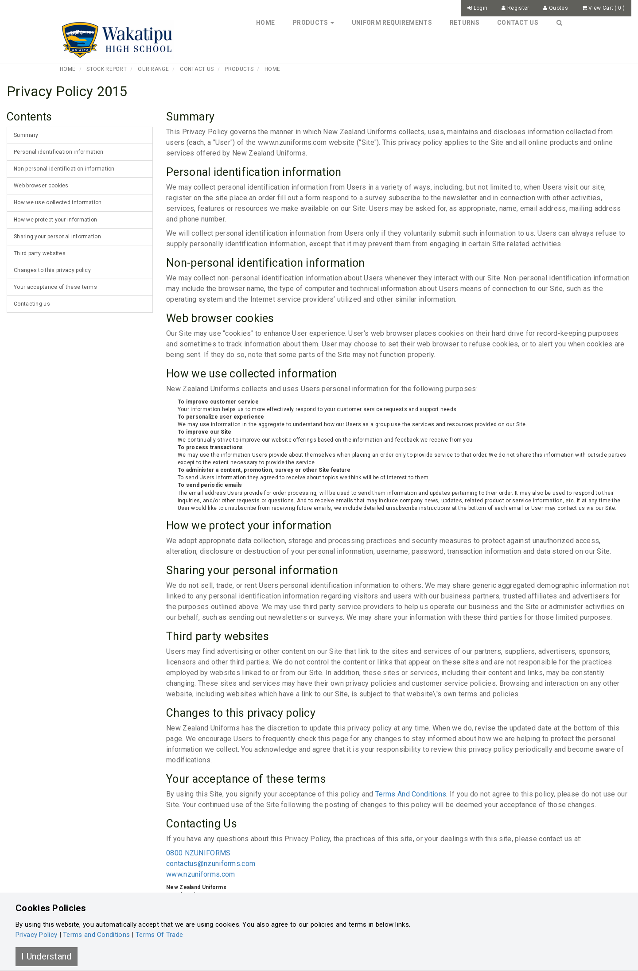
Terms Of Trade (159, 935)
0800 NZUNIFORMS (198, 853)
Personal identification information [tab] (59, 152)
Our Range (153, 69)
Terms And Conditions (410, 794)
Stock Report (106, 69)
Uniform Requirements (392, 22)
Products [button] (313, 22)
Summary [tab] (26, 135)
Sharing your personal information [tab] (57, 236)
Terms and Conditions (96, 935)
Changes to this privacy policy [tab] (52, 270)
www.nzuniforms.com (200, 874)
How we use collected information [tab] (58, 202)
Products (239, 69)
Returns (464, 22)
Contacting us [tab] (32, 304)
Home (265, 22)
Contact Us (517, 22)
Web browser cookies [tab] (41, 186)
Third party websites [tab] (40, 253)
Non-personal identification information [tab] (64, 169)
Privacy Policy (36, 935)
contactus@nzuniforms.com (210, 863)
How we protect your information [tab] (55, 220)
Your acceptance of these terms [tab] (55, 287)
